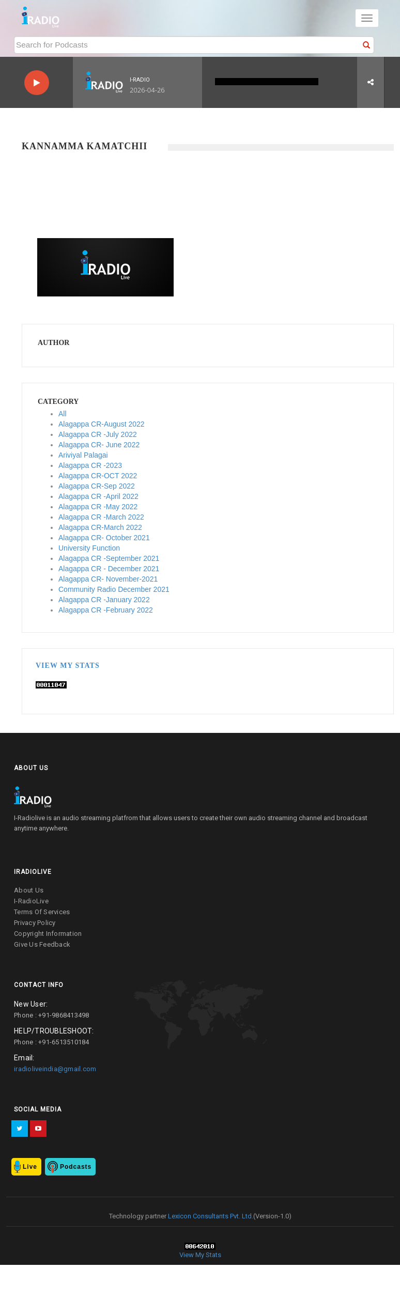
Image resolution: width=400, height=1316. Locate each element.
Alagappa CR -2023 (90, 465)
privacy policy (35, 923)
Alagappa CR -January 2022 (104, 600)
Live (30, 1166)
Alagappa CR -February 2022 (105, 610)
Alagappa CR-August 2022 (101, 424)
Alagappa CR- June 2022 (99, 445)
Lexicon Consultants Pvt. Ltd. (209, 1216)
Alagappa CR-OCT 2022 (97, 476)
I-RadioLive (31, 901)
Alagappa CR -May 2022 (97, 507)
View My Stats (68, 665)
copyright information (48, 933)
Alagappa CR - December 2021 (108, 569)
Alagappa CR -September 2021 (108, 558)
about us (28, 890)
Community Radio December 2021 (114, 589)
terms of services (42, 912)
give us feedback (42, 944)
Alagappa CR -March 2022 (101, 517)
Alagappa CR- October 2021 (104, 538)
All (62, 414)
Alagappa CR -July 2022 (97, 434)
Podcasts (75, 1166)
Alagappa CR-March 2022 (100, 527)
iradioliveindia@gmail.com (55, 1069)
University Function (89, 548)
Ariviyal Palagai (83, 455)
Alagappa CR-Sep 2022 (96, 486)
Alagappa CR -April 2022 (98, 496)
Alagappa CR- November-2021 (108, 579)
